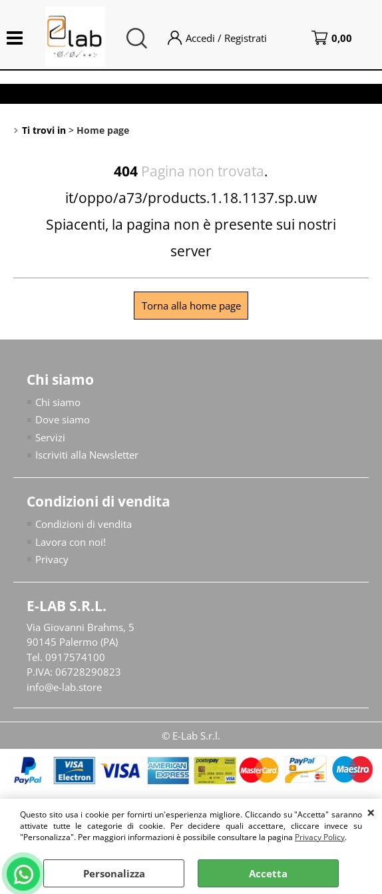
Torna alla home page (191, 305)
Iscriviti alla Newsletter (86, 454)
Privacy (52, 559)
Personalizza (114, 873)
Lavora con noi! (70, 542)
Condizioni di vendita (83, 524)
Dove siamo (62, 419)
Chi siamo (58, 402)
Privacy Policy (320, 837)
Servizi (50, 437)
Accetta (268, 873)
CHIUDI (371, 812)
